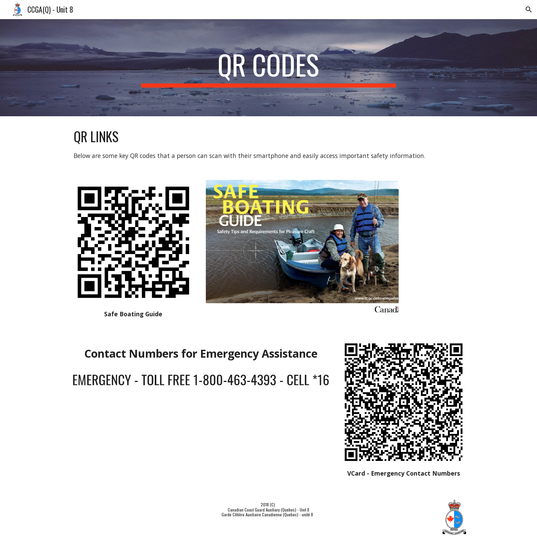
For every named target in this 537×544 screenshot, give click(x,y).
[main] (268, 67)
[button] (529, 9)
